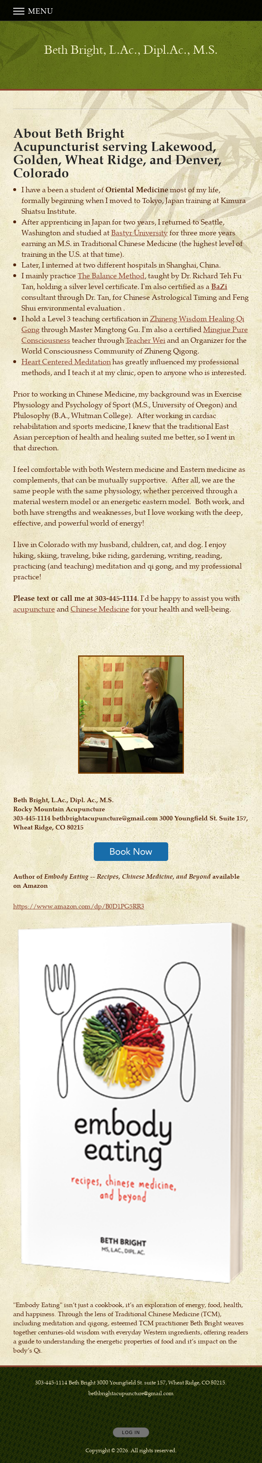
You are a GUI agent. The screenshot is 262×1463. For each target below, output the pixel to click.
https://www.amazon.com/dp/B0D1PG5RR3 (78, 906)
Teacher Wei (145, 340)
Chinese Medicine (100, 608)
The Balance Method (111, 275)
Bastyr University (139, 232)
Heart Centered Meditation (66, 361)
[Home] (131, 50)
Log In (131, 1432)
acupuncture (34, 608)
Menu (33, 10)
